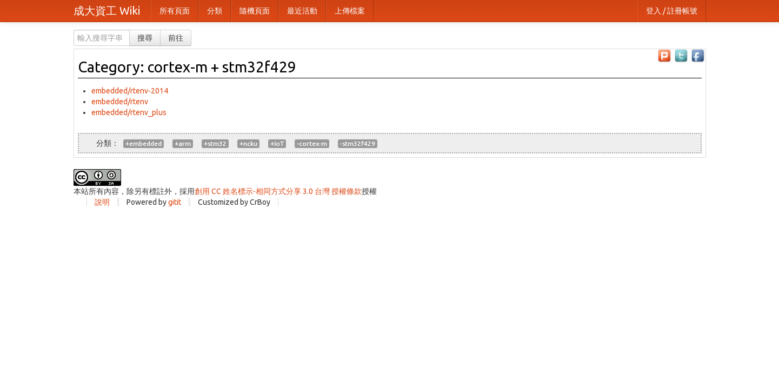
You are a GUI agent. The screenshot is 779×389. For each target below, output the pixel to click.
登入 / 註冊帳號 (671, 10)
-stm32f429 (357, 143)
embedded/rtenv (119, 101)
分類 (214, 10)
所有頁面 (174, 10)
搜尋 (144, 37)
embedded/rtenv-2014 (129, 90)
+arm (183, 143)
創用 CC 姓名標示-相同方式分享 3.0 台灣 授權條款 (278, 191)
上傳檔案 (350, 10)
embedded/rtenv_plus (129, 112)
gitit (174, 202)
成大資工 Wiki (107, 10)
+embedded (143, 143)
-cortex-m (312, 143)
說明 (102, 202)
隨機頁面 (254, 10)
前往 (175, 37)
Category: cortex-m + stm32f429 (187, 66)
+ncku (248, 143)
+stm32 (215, 143)
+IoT (277, 143)
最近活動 (302, 10)
